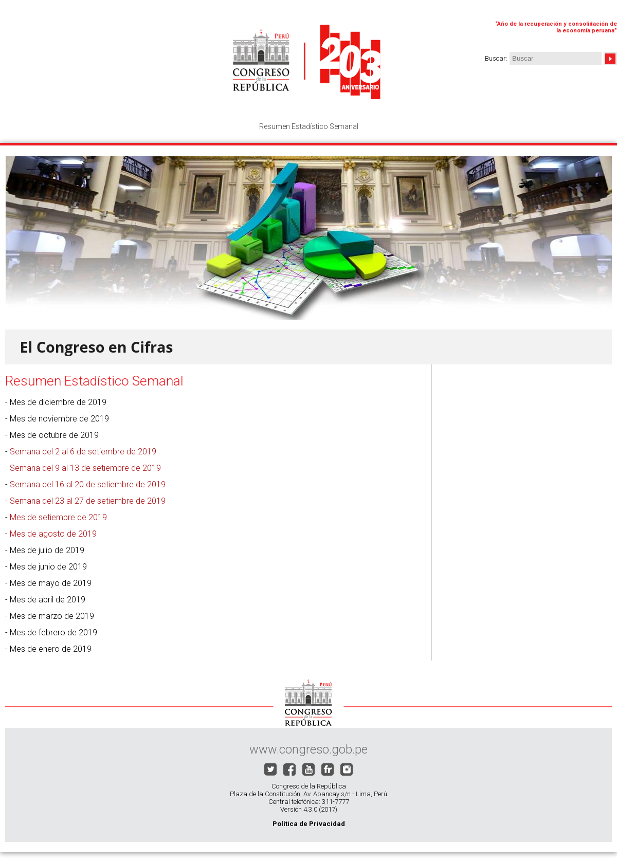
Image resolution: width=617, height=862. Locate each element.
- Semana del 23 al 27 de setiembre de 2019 (85, 501)
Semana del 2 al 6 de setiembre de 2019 (83, 451)
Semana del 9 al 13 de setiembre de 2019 (85, 468)
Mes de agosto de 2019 (53, 534)
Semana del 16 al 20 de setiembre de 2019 (88, 484)
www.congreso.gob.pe (308, 749)
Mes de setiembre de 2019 (58, 517)
